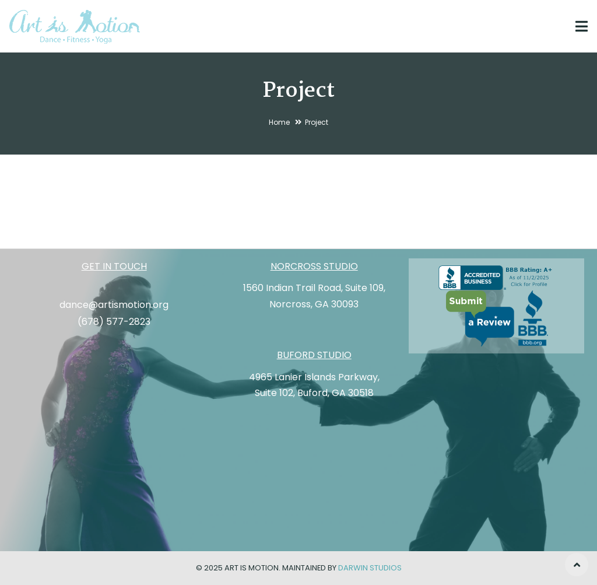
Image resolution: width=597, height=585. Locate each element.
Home (279, 122)
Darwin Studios (370, 567)
